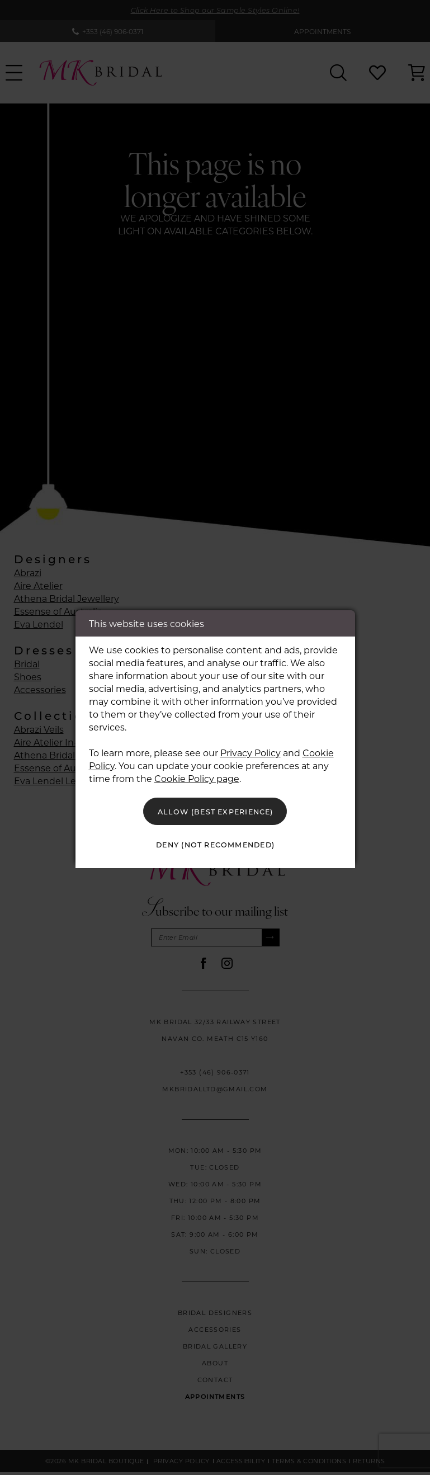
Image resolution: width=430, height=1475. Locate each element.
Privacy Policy (250, 749)
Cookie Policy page (196, 775)
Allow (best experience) (215, 809)
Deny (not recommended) (215, 846)
